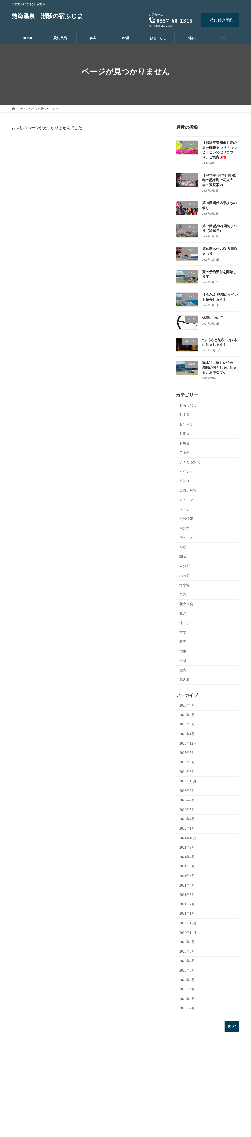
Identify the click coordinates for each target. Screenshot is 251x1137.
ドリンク (186, 509)
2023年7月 (187, 791)
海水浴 (184, 585)
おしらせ (102, 1120)
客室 (96, 1086)
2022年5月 (187, 810)
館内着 (184, 680)
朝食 (182, 557)
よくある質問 (189, 462)
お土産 (184, 415)
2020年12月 (188, 923)
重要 (182, 632)
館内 (182, 670)
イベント (186, 471)
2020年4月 (187, 989)
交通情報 (186, 519)
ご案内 (97, 1111)
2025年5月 (187, 753)
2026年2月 (187, 724)
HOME (97, 1069)
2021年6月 (187, 866)
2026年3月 (187, 715)
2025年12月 (188, 743)
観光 (182, 613)
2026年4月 (187, 705)
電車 (182, 651)
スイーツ (186, 500)
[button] (47, 1065)
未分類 (184, 566)
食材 (182, 660)
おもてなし (188, 405)
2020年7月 (187, 961)
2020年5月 (187, 980)
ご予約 (184, 452)
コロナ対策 (188, 490)
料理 (182, 547)
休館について (212, 318)
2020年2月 (187, 1008)
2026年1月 (187, 734)
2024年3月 (187, 772)
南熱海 (184, 528)
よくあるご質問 (106, 1129)
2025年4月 (187, 762)
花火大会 (186, 604)
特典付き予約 (220, 20)
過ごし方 (186, 623)
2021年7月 (187, 857)
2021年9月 (187, 847)
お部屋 (184, 434)
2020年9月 (187, 942)
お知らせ (186, 424)
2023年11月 (187, 781)
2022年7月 (187, 800)
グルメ (184, 481)
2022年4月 (187, 819)
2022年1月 (187, 828)
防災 (182, 642)
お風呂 (184, 443)
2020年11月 (187, 933)
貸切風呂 (99, 1077)
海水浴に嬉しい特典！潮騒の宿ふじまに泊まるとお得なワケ (219, 367)
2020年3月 (187, 999)
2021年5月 (187, 876)
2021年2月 (187, 904)
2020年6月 (187, 970)
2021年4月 (187, 885)
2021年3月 (187, 895)
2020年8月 (187, 951)
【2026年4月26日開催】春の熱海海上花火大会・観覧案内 (220, 180)
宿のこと (186, 538)
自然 (182, 594)
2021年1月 (187, 913)
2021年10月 (188, 838)
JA (223, 38)
